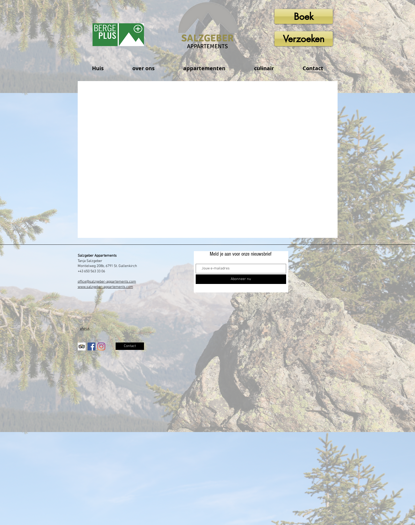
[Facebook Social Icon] (91, 346)
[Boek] (303, 16)
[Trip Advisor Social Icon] (82, 346)
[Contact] (130, 346)
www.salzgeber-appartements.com (105, 287)
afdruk (85, 329)
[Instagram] (101, 346)
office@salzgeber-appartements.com (107, 281)
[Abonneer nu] (241, 279)
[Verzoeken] (303, 38)
